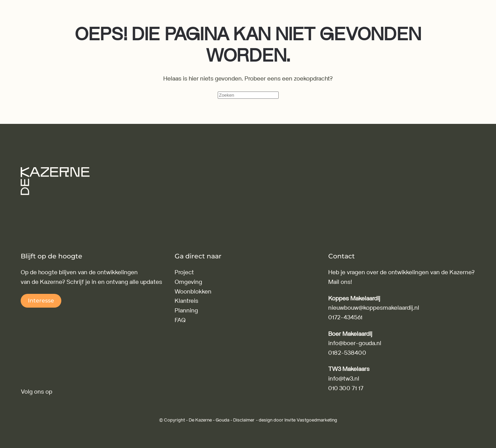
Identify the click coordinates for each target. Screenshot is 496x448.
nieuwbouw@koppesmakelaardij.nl (373, 308)
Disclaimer (244, 420)
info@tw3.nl (343, 379)
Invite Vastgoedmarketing (311, 420)
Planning (186, 310)
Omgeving (188, 282)
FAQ (180, 320)
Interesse (41, 300)
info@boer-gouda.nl (354, 343)
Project (184, 272)
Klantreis (186, 301)
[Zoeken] (248, 95)
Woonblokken (193, 292)
